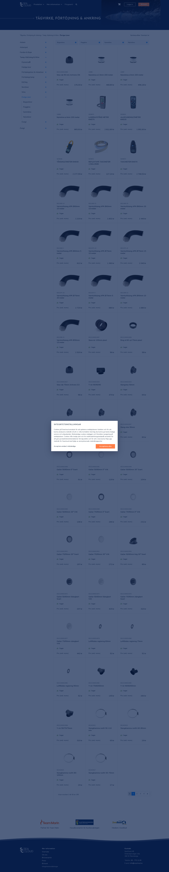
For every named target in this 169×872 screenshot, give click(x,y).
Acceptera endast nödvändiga (65, 446)
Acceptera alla (105, 446)
